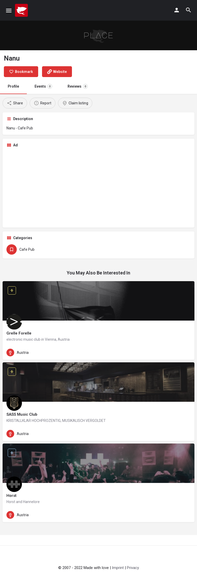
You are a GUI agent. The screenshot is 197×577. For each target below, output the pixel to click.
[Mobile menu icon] (8, 10)
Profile (13, 86)
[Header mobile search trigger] (188, 10)
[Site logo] (22, 10)
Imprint (118, 567)
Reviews (78, 86)
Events (43, 86)
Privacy (133, 567)
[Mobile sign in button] (176, 10)
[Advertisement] (98, 188)
